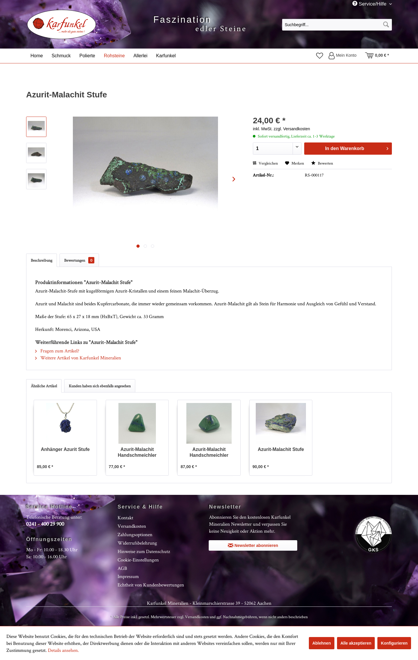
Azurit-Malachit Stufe (281, 449)
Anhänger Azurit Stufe (65, 449)
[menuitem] (337, 24)
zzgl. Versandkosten (292, 128)
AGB (122, 568)
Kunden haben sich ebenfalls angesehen (100, 385)
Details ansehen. (63, 650)
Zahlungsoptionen (135, 534)
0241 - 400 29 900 (45, 523)
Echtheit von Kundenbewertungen (151, 584)
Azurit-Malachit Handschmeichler (137, 452)
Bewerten (322, 163)
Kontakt (125, 517)
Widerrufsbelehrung (137, 543)
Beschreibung (41, 260)
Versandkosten (132, 526)
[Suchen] (386, 25)
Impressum (128, 576)
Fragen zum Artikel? (57, 350)
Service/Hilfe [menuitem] (370, 4)
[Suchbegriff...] (337, 25)
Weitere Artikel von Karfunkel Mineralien (78, 357)
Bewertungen (79, 260)
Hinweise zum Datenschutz (144, 551)
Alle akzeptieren (356, 643)
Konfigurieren (394, 643)
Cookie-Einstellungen (138, 559)
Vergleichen (265, 163)
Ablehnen (321, 643)
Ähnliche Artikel (44, 385)
